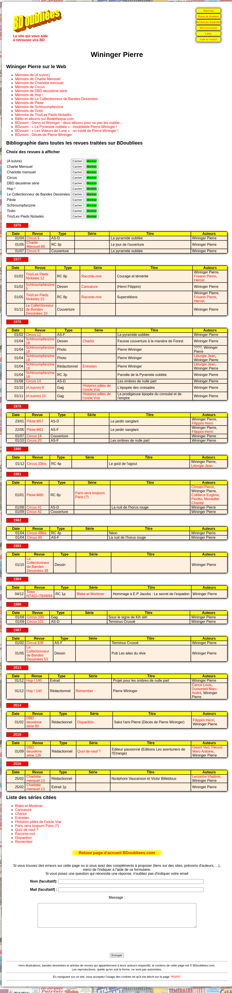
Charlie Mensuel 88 (36, 244)
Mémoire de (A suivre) (32, 75)
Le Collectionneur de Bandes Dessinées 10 (40, 309)
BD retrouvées (208, 27)
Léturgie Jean (204, 356)
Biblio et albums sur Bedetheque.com (44, 119)
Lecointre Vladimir (206, 776)
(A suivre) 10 (36, 396)
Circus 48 (34, 537)
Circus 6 (33, 251)
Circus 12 (33, 335)
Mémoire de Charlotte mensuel (39, 83)
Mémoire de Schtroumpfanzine (39, 107)
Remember (84, 691)
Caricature (89, 286)
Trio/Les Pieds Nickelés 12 (37, 276)
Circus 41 (34, 507)
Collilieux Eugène (205, 495)
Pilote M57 (35, 421)
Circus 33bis (36, 464)
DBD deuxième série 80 (34, 722)
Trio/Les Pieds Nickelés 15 (37, 297)
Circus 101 (35, 621)
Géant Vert (200, 747)
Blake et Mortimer (90, 594)
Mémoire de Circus (30, 87)
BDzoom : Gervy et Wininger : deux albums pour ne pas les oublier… (69, 123)
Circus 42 (34, 512)
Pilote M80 (35, 495)
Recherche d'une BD (208, 22)
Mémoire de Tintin (29, 111)
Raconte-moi (91, 276)
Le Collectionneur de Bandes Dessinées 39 (38, 565)
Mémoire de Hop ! (29, 95)
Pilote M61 (35, 430)
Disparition (85, 722)
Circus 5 (33, 238)
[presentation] (117, 945)
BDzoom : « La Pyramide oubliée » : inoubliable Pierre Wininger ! (66, 127)
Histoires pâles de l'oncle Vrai (97, 387)
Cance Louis (202, 685)
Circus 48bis (36, 533)
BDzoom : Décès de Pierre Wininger (43, 135)
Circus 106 (35, 643)
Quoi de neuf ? (89, 751)
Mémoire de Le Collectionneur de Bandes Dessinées (56, 99)
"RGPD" (175, 981)
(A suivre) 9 (35, 387)
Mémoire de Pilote (29, 103)
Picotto (196, 499)
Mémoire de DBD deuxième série (41, 91)
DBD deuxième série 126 (34, 751)
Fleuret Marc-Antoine (207, 749)
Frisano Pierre (205, 276)
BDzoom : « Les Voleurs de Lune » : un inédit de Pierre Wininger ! (66, 131)
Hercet (199, 280)
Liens (208, 33)
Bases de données (208, 16)
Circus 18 (34, 436)
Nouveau (208, 10)
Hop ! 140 (34, 680)
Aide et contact (208, 39)
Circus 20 (34, 440)
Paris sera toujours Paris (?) (37, 826)
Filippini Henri (202, 423)
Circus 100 (35, 617)
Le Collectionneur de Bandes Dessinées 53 (38, 653)
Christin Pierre (202, 487)
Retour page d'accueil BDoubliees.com (117, 852)
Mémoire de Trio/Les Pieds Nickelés (43, 115)
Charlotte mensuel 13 (35, 778)
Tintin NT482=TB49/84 (39, 594)
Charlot (88, 341)
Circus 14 (33, 381)
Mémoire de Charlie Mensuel (37, 79)
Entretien (90, 366)
